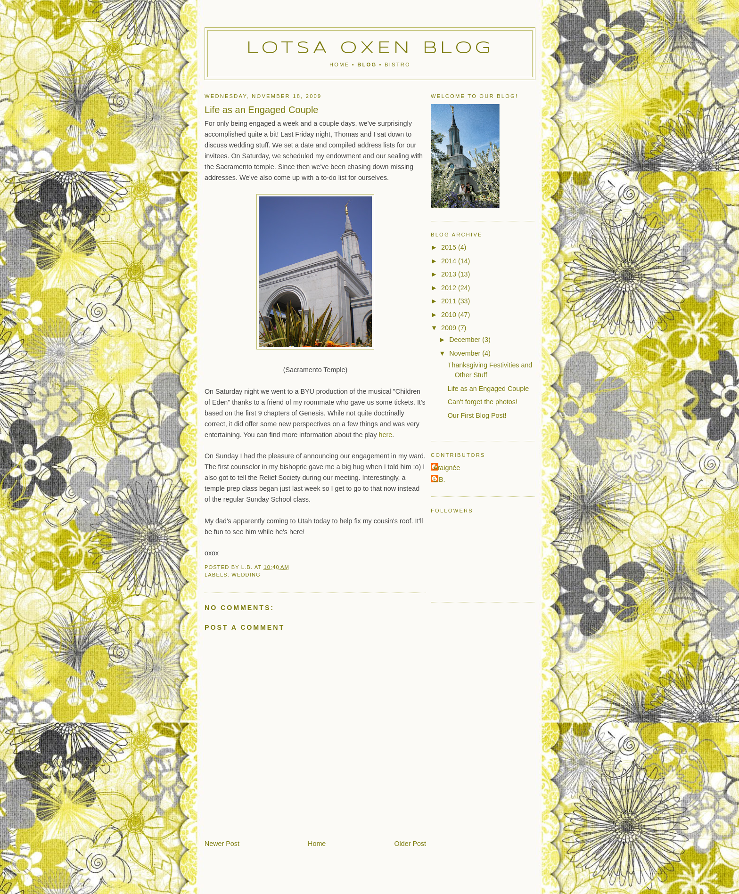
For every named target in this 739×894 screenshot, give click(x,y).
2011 (449, 301)
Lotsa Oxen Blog (370, 49)
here (386, 435)
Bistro (398, 64)
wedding (246, 574)
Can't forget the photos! (482, 402)
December (465, 339)
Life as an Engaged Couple (488, 388)
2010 (449, 314)
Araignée (446, 467)
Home (339, 64)
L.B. (439, 479)
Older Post (410, 843)
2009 (449, 328)
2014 (449, 261)
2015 (449, 247)
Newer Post (222, 843)
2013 (449, 274)
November (465, 353)
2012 (449, 288)
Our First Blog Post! (477, 415)
